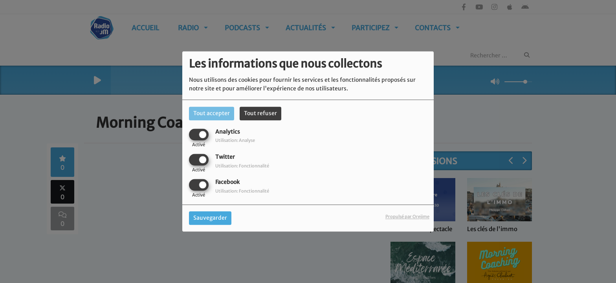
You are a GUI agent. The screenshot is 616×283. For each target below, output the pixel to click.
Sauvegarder (210, 218)
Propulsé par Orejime (407, 217)
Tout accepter (211, 113)
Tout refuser (260, 113)
